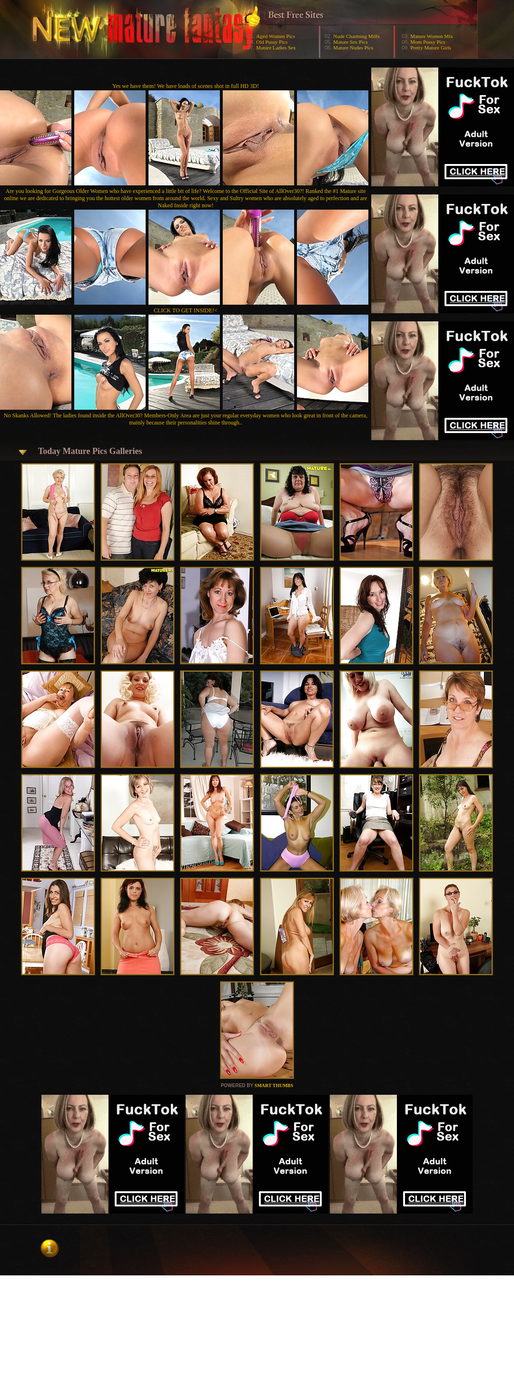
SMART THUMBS (274, 1085)
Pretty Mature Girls (430, 47)
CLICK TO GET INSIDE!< (185, 310)
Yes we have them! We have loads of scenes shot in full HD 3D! (185, 86)
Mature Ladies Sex (276, 47)
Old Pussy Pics (271, 42)
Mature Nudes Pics (353, 47)
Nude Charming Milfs (356, 36)
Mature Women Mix (431, 36)
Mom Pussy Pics (427, 42)
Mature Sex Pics (350, 42)
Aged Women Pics (275, 36)
